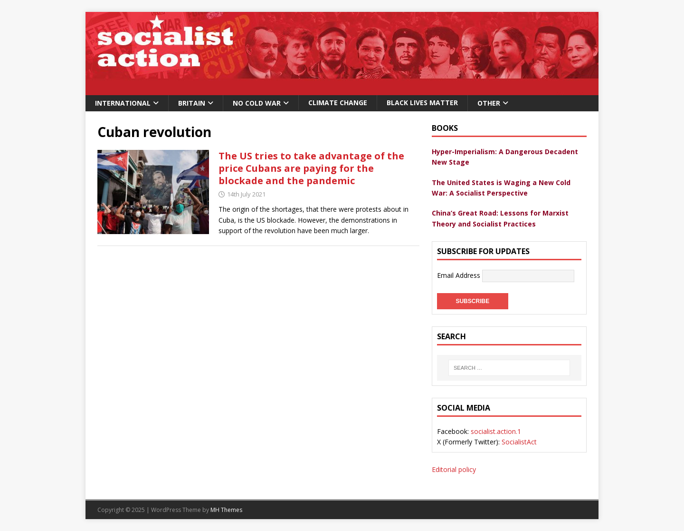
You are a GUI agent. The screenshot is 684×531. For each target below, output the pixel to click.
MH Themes (226, 510)
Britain (191, 103)
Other (488, 103)
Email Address (459, 275)
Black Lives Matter (422, 102)
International (123, 103)
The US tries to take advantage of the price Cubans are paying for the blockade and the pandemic (311, 168)
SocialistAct (519, 441)
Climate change (337, 102)
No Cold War (257, 103)
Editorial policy (454, 469)
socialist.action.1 (496, 431)
